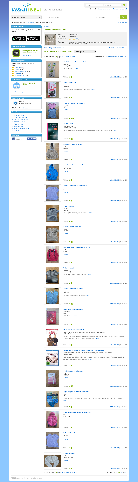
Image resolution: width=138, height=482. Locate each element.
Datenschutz (19, 478)
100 (125, 472)
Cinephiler (18, 73)
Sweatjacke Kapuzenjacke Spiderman (76, 165)
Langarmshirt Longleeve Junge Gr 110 (76, 247)
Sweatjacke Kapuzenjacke (72, 144)
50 (122, 472)
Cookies (26, 478)
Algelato (17, 69)
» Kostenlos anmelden (103, 9)
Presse (32, 478)
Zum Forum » (26, 55)
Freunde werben (19, 124)
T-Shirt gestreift (68, 206)
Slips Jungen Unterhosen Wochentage (76, 391)
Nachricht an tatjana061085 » (117, 48)
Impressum (38, 478)
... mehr (76, 68)
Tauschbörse (30, 22)
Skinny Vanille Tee (69, 82)
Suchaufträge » (122, 22)
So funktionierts (19, 115)
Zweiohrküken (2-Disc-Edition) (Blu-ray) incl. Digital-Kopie (83, 350)
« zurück (46, 26)
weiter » (68, 57)
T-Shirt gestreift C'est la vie (72, 227)
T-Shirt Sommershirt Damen (73, 288)
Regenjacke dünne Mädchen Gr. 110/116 (77, 412)
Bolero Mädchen (69, 453)
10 (116, 472)
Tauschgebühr (18, 126)
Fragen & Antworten (20, 117)
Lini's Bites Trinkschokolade (73, 309)
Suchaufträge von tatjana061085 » (54, 48)
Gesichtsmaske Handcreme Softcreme (76, 62)
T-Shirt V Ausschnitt (70, 433)
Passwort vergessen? (120, 9)
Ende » (74, 57)
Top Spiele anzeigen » (19, 92)
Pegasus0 (18, 67)
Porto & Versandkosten (21, 128)
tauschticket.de (20, 138)
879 (77, 39)
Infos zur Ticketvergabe (21, 119)
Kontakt (16, 131)
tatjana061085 (114, 77)
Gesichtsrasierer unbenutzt (72, 371)
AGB (12, 478)
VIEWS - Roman (69, 124)
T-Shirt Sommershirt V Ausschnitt (75, 185)
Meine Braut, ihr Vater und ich (73, 330)
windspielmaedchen (21, 71)
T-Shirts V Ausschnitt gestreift (73, 103)
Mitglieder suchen (19, 122)
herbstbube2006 (20, 75)
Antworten (25, 108)
